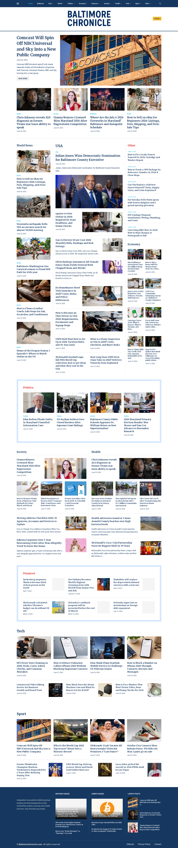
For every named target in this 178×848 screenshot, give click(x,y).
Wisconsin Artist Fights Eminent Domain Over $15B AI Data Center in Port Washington (69, 825)
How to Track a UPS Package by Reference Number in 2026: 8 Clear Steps (144, 172)
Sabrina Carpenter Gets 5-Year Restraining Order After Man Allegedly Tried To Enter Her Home (39, 542)
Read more (23, 78)
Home (30, 3)
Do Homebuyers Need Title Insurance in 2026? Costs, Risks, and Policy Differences (68, 294)
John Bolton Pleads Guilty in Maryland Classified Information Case (38, 422)
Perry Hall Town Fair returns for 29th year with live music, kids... (153, 323)
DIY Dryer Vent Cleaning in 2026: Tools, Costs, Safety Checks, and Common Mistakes (32, 667)
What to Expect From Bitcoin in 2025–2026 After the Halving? (106, 815)
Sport (137, 3)
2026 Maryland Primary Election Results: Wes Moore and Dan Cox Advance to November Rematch (137, 425)
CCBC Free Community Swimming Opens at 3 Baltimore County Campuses (153, 295)
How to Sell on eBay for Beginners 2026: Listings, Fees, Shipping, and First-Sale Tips (31, 183)
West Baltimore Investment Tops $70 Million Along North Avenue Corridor (135, 266)
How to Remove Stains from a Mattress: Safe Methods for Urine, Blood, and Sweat (27, 502)
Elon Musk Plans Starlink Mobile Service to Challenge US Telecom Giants (106, 665)
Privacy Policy (144, 844)
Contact (157, 18)
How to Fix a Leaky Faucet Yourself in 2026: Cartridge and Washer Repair (144, 157)
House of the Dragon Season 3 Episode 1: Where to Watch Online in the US (33, 353)
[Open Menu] (18, 3)
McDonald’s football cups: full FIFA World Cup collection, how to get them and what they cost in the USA (71, 363)
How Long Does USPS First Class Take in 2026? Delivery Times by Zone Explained (106, 360)
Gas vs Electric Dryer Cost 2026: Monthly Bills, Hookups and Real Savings (74, 243)
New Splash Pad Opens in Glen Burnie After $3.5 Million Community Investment (126, 502)
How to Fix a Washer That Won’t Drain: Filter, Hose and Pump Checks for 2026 (130, 687)
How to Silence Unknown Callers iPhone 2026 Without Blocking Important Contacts (71, 665)
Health (117, 3)
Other (147, 3)
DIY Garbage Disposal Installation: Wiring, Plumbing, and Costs (144, 218)
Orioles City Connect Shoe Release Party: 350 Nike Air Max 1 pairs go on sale (142, 748)
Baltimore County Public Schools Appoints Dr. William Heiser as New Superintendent (104, 424)
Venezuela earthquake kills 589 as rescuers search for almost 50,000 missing (32, 227)
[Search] (160, 4)
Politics (70, 3)
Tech (127, 3)
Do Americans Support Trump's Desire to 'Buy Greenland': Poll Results (107, 830)
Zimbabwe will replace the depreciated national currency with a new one (126, 582)
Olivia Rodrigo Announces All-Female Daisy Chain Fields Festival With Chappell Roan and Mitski (77, 264)
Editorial (130, 844)
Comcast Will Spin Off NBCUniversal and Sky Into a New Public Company (33, 748)
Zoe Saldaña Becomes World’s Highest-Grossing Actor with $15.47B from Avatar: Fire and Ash (81, 585)
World (60, 3)
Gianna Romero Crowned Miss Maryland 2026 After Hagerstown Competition (70, 121)
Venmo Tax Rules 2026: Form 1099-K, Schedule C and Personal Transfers (75, 502)
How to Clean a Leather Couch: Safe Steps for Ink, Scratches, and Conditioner (32, 311)
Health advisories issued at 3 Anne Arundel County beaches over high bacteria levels (111, 521)
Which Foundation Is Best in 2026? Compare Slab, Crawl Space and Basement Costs (51, 502)
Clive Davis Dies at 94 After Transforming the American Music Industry (150, 502)
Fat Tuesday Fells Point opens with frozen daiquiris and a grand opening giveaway (143, 203)
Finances (94, 3)
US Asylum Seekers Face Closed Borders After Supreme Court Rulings (70, 422)
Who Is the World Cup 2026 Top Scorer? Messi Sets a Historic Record (69, 748)
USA (50, 3)
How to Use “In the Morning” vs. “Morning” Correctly (68, 832)
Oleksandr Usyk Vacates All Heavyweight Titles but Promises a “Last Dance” (106, 748)
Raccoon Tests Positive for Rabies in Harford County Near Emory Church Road (101, 502)
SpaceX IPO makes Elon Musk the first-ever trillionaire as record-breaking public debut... (152, 354)
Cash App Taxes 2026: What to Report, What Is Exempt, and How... (134, 324)
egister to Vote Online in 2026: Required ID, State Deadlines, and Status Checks (66, 219)
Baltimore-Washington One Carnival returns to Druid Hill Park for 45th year (33, 269)
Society (106, 3)
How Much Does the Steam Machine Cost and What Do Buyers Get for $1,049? (80, 687)
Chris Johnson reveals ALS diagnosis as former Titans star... (150, 815)
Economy (82, 3)
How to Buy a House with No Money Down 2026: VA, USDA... (152, 265)
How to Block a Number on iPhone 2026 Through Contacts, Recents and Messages (142, 667)
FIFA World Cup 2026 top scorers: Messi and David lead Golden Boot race (79, 767)
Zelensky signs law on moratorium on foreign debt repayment (125, 605)
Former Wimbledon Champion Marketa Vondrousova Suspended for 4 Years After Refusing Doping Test (31, 770)
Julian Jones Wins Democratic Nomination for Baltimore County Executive (88, 158)
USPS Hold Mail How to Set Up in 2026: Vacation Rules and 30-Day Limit (70, 342)
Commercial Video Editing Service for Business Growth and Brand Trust (30, 687)
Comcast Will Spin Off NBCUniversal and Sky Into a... (150, 802)
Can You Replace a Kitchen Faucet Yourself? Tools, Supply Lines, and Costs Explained (143, 187)
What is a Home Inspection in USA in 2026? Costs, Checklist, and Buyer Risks (105, 342)
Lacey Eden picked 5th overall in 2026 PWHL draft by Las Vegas (130, 767)
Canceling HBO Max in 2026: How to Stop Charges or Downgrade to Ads (143, 233)
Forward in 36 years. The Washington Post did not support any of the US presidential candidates (67, 813)
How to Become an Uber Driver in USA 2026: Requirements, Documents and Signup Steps (67, 319)
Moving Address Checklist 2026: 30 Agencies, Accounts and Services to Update (37, 521)
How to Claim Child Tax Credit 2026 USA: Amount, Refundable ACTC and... (135, 353)
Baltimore (40, 3)
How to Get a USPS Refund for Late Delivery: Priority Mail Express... (136, 294)
